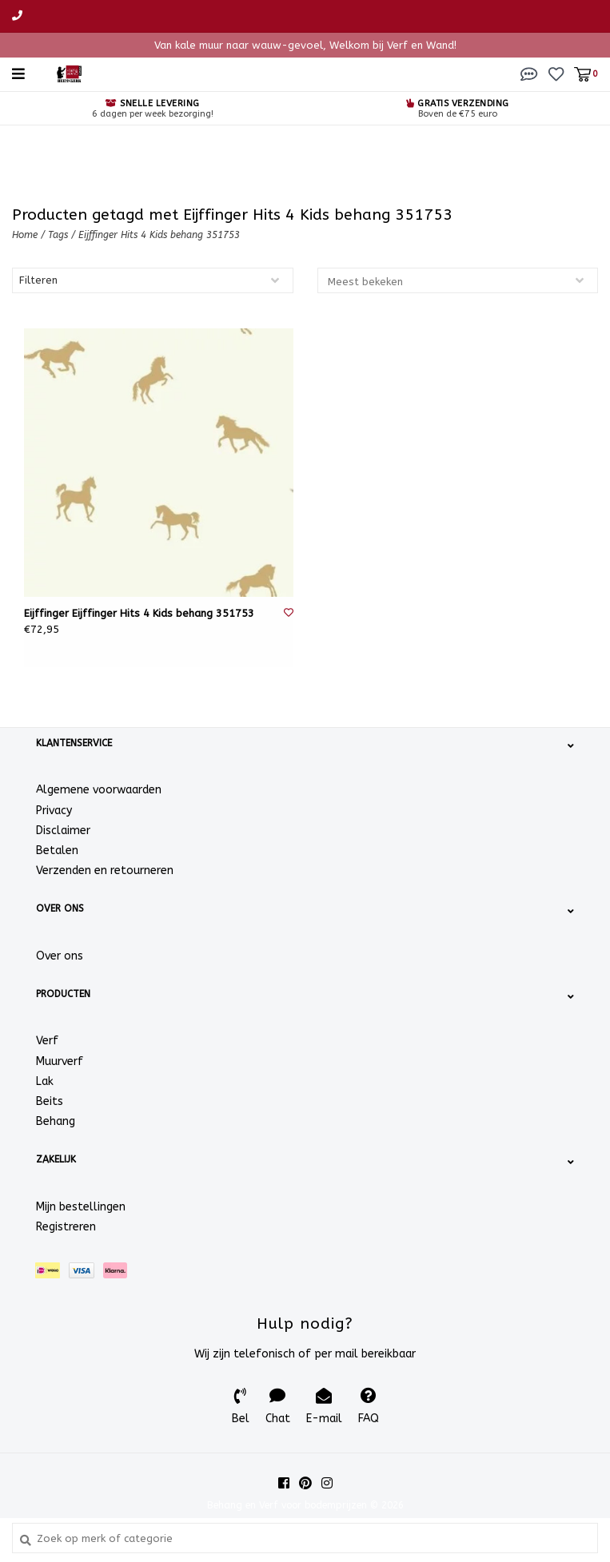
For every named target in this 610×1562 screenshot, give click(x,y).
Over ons (59, 956)
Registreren (66, 1227)
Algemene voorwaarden (98, 790)
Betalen (57, 850)
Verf (47, 1040)
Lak (45, 1081)
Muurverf (59, 1061)
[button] (529, 73)
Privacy (54, 810)
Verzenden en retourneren (104, 870)
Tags (58, 234)
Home (25, 234)
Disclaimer (63, 830)
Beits (49, 1101)
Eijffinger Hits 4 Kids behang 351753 (159, 234)
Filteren (38, 280)
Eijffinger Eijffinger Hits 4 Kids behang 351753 (139, 613)
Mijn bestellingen (81, 1207)
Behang (55, 1121)
